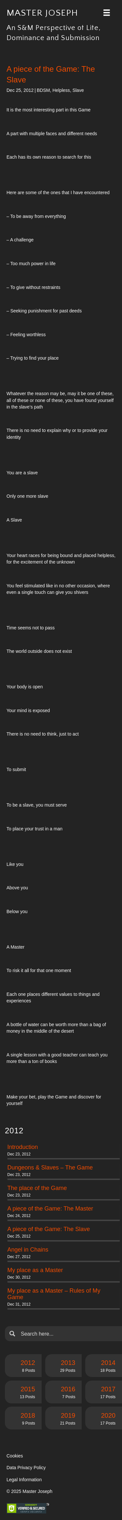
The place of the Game (37, 1188)
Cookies (15, 1455)
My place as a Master (35, 1270)
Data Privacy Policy (26, 1467)
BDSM (43, 90)
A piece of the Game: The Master (50, 1208)
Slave (78, 90)
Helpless (61, 90)
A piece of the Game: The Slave (48, 1229)
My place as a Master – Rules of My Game (54, 1293)
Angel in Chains (27, 1249)
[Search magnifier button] (12, 1334)
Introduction (22, 1147)
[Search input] (68, 1333)
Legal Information (24, 1479)
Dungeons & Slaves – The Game (50, 1167)
